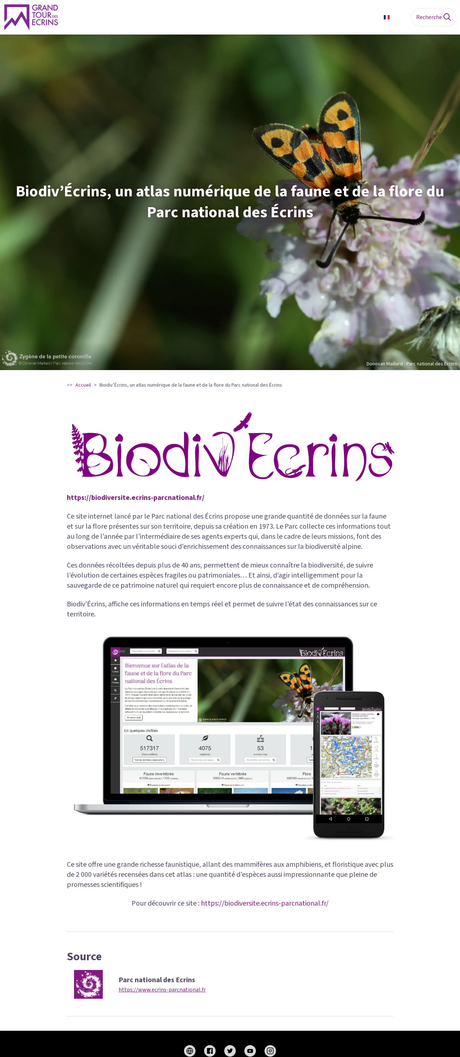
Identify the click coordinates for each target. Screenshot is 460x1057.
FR (395, 17)
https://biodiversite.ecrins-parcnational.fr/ (135, 498)
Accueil (83, 385)
